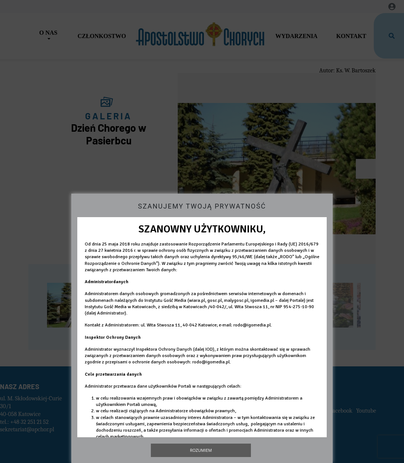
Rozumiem (201, 450)
